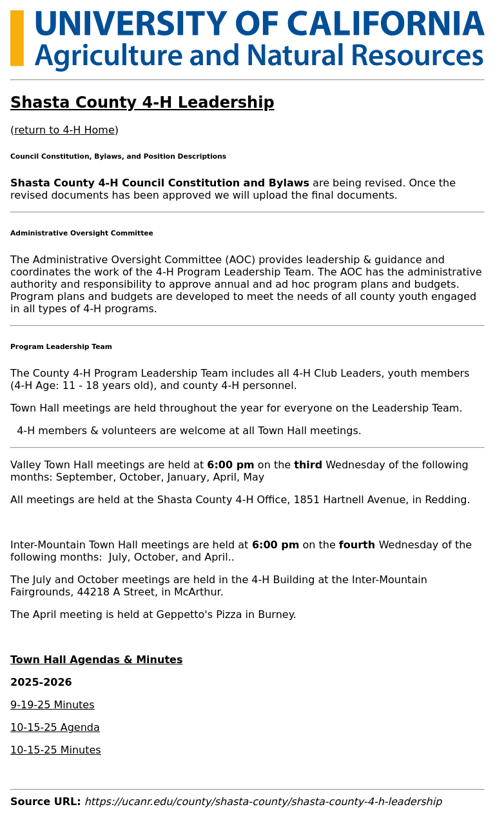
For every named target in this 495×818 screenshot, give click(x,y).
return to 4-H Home (64, 130)
